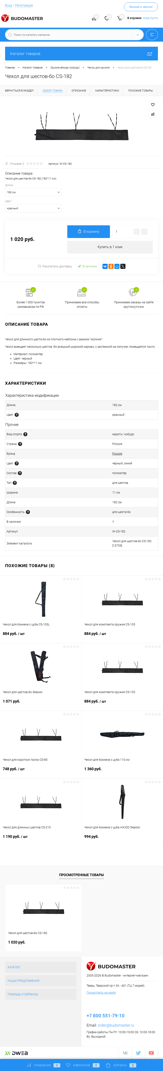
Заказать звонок (141, 6)
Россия (117, 453)
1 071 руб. (41, 704)
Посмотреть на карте (101, 992)
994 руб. (122, 839)
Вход (8, 5)
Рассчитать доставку (55, 266)
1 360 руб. (122, 771)
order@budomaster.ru (116, 1025)
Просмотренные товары (81, 875)
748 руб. (41, 771)
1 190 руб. (41, 839)
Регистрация (24, 5)
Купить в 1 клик (110, 247)
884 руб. (41, 636)
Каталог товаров (81, 53)
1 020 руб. (16, 942)
